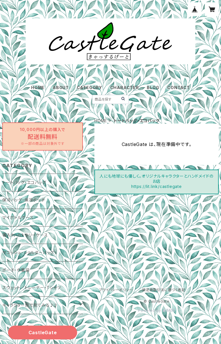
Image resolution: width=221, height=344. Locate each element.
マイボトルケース (17, 217)
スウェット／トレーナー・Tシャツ (31, 287)
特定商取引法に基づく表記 (163, 290)
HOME (38, 87)
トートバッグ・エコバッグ (24, 182)
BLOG (153, 87)
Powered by (156, 310)
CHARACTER (124, 87)
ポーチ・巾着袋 (16, 270)
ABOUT (61, 87)
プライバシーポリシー (116, 290)
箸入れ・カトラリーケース (25, 234)
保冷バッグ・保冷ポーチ (23, 199)
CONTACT (178, 87)
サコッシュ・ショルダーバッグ (28, 252)
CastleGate (42, 332)
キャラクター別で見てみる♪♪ (30, 305)
